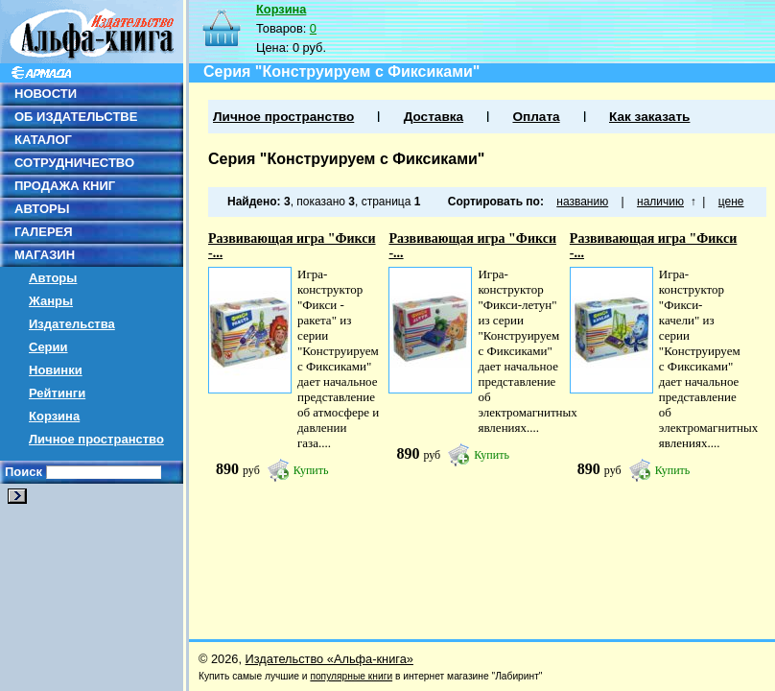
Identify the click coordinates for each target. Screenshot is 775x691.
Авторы (53, 278)
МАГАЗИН (44, 255)
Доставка (433, 116)
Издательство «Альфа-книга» (329, 659)
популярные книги (351, 676)
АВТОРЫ (41, 209)
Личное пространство (96, 439)
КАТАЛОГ (43, 139)
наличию (660, 201)
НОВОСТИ (45, 93)
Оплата (535, 116)
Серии (48, 347)
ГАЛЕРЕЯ (43, 232)
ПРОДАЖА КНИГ (64, 186)
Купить (311, 470)
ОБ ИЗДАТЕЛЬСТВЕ (75, 116)
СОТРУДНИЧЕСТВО (74, 162)
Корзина (54, 416)
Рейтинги (57, 393)
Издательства (72, 324)
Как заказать (649, 116)
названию (582, 201)
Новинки (55, 370)
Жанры (51, 301)
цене (731, 201)
